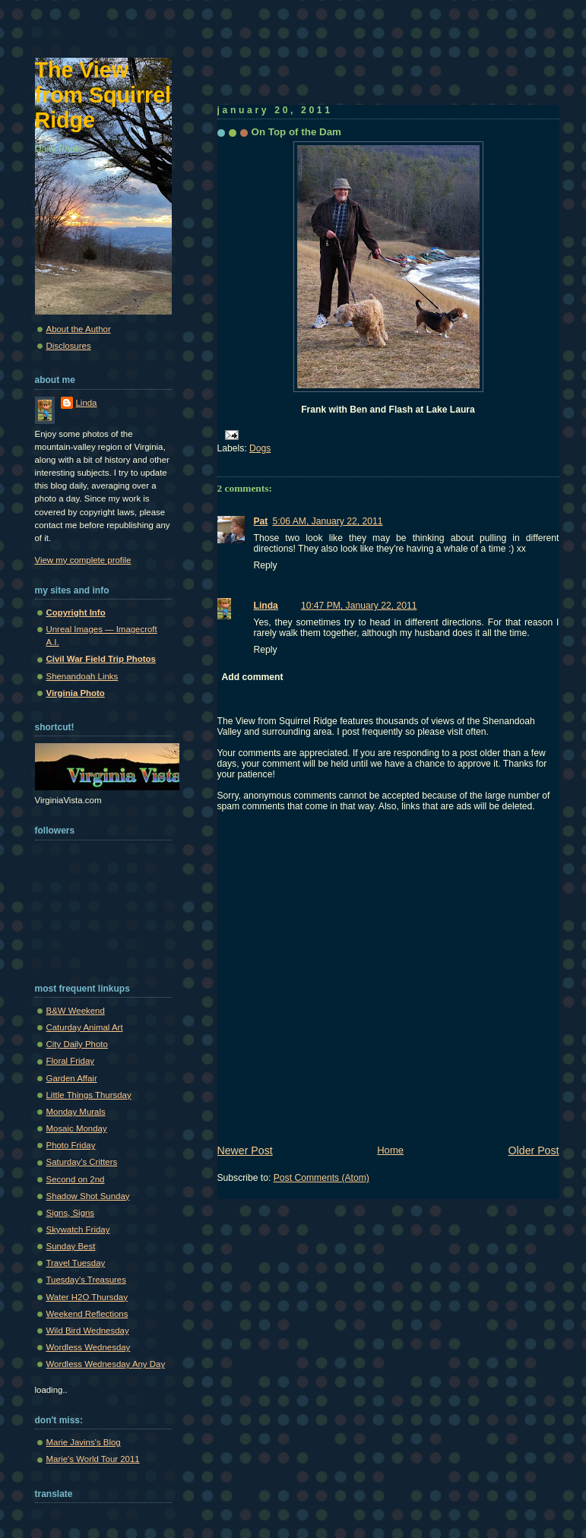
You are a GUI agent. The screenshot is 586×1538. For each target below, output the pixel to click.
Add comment (252, 677)
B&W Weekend (75, 1010)
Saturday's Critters (82, 1161)
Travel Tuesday (76, 1262)
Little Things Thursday (88, 1095)
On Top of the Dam (297, 132)
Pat (261, 521)
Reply (265, 565)
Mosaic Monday (76, 1128)
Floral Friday (70, 1060)
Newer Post (245, 1150)
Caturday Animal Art (84, 1027)
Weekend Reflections (87, 1313)
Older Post (533, 1150)
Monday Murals (76, 1111)
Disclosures (68, 345)
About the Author (78, 329)
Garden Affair (71, 1078)
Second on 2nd (75, 1179)
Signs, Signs (70, 1212)
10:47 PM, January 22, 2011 (359, 605)
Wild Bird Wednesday (87, 1330)
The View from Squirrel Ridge (103, 95)
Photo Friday (71, 1145)
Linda (266, 605)
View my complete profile (83, 560)
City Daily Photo (77, 1044)
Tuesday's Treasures (86, 1279)
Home (390, 1150)
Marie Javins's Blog (83, 1442)
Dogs (260, 448)
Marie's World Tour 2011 (93, 1459)
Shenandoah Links (82, 676)
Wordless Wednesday (88, 1347)
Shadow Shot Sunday (88, 1196)
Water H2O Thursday (87, 1297)
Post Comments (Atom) (321, 1177)
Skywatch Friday (78, 1229)
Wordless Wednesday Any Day (106, 1364)
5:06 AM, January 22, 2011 (327, 521)
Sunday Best (71, 1246)
